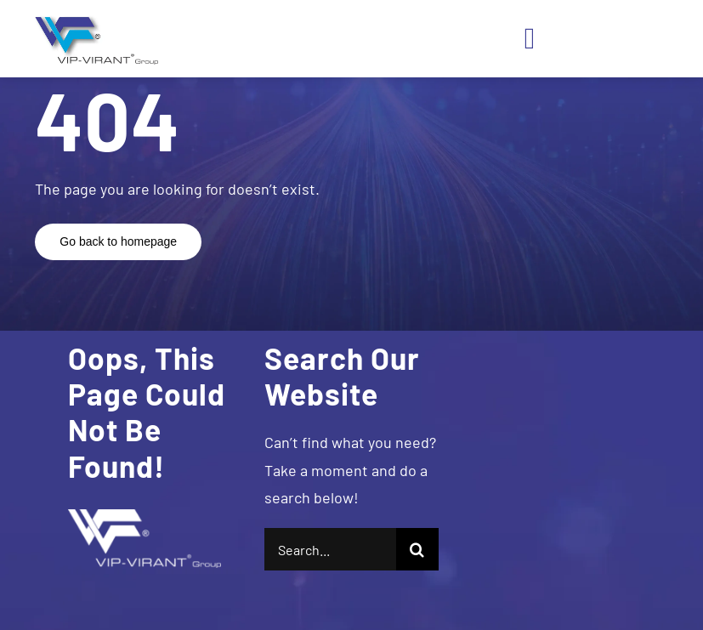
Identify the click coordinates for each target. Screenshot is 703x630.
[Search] (417, 549)
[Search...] (330, 549)
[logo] (94, 20)
